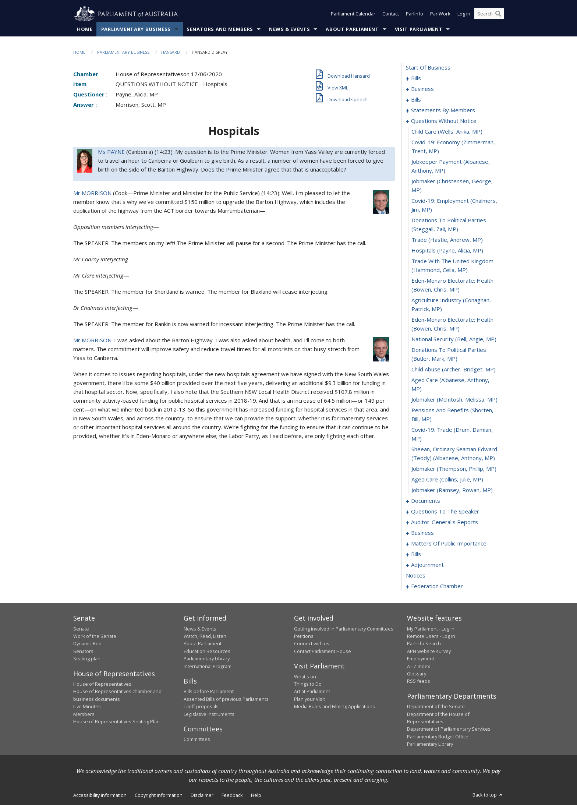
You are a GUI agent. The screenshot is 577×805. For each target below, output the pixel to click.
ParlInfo (414, 14)
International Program (207, 666)
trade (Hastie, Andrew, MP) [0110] (447, 240)
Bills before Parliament (209, 691)
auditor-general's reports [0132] (444, 522)
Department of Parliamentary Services (449, 729)
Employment (420, 659)
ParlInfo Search (424, 643)
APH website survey (429, 651)
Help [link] (256, 795)
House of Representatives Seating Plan (116, 721)
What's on (305, 676)
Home (85, 29)
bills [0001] (416, 78)
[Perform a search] (498, 14)
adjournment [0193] (427, 565)
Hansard (170, 52)
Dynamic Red (87, 643)
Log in (463, 14)
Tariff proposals (201, 706)
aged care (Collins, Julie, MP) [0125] (447, 479)
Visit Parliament (418, 29)
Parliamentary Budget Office (437, 736)
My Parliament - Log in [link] (430, 628)
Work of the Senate (94, 636)
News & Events (289, 29)
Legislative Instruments (209, 714)
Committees (197, 739)
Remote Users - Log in (431, 636)
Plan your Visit (309, 699)
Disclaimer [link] (202, 795)
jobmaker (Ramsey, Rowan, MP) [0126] (452, 490)
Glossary (416, 673)
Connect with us (311, 643)
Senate (81, 628)
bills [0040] (416, 99)
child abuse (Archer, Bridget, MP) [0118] (453, 369)
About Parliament (352, 29)
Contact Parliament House (322, 651)
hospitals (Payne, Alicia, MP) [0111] (447, 250)
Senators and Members (220, 29)
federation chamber (437, 586)
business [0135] (422, 533)
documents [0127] (425, 501)
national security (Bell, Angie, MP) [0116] (453, 339)
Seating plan (86, 659)
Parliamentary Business (136, 29)
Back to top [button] (488, 794)
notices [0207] (415, 575)
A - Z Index (418, 666)
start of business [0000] (428, 67)
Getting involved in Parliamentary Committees (343, 628)
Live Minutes (87, 706)
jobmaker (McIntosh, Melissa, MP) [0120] (454, 399)
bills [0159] (416, 554)
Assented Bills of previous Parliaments (226, 699)
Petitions (304, 636)
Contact (390, 14)
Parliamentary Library (207, 659)
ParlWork (440, 14)
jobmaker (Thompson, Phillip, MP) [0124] (453, 469)
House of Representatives (102, 684)
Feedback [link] (232, 795)
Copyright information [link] (159, 795)
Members (84, 714)
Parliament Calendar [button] (353, 14)
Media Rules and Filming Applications (334, 706)
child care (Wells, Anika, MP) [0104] (446, 131)
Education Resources (207, 651)
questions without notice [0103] (444, 121)
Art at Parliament (312, 691)
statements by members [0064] (443, 110)
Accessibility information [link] (100, 795)
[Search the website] (489, 14)
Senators (83, 651)
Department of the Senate (436, 706)
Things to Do (308, 684)
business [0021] (422, 89)
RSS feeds (418, 681)
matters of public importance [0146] (448, 543)
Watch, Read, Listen (205, 636)
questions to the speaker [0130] (445, 511)
